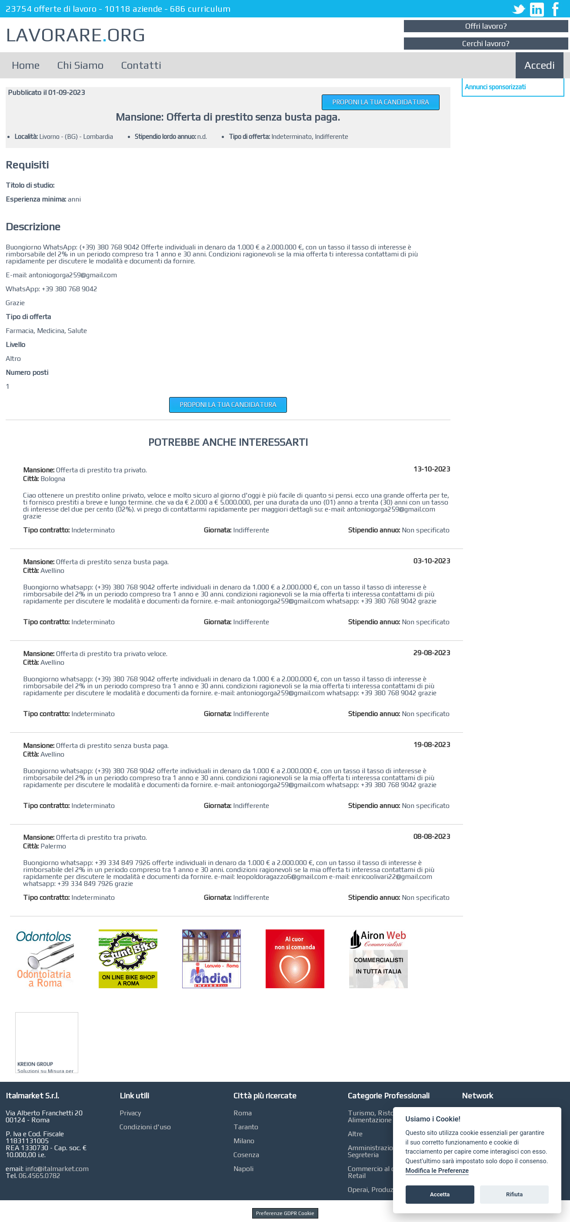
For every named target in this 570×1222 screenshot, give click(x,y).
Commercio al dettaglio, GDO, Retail (392, 1172)
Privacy (130, 1113)
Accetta (440, 1194)
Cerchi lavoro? (486, 43)
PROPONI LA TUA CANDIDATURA (380, 102)
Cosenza (246, 1155)
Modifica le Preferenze (437, 1171)
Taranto (245, 1127)
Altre (355, 1134)
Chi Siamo (80, 65)
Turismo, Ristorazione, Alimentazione (383, 1116)
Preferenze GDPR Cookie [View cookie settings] (285, 1213)
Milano (243, 1141)
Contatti (141, 65)
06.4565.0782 (39, 1176)
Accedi (539, 65)
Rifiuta (514, 1194)
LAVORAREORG (75, 35)
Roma (242, 1113)
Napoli (243, 1169)
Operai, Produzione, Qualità (389, 1189)
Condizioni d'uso (145, 1127)
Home (26, 65)
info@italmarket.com (57, 1169)
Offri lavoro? (486, 25)
